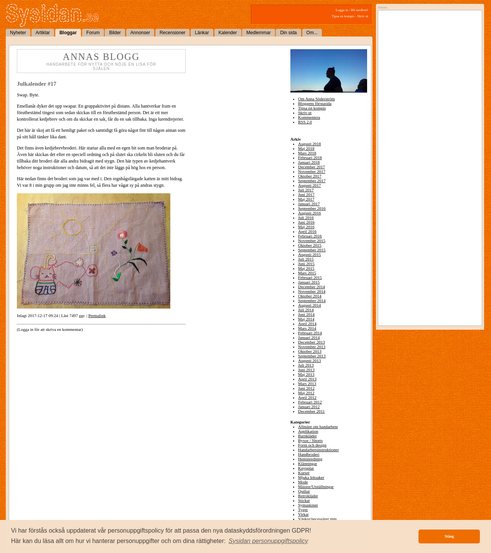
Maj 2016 (306, 226)
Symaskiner (308, 505)
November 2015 (311, 240)
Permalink (96, 315)
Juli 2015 (306, 259)
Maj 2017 (306, 199)
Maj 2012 (306, 392)
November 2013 (311, 346)
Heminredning (310, 459)
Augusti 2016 (309, 213)
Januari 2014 (309, 337)
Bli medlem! (359, 10)
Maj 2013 (306, 374)
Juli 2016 (306, 217)
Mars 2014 (307, 328)
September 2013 (312, 356)
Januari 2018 (309, 162)
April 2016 (307, 231)
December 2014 (311, 286)
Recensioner (172, 32)
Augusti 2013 (309, 360)
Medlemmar (258, 32)
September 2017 (312, 180)
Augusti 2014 (309, 305)
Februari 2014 (310, 332)
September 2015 (312, 249)
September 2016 (312, 208)
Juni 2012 (306, 388)
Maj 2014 (306, 319)
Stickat (304, 500)
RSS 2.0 (305, 122)
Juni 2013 (306, 369)
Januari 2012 (309, 406)
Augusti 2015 (309, 254)
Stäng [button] (449, 536)
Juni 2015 (306, 263)
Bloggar (68, 32)
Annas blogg (101, 56)
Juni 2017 (306, 194)
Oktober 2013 (309, 351)
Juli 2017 (306, 190)
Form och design (312, 445)
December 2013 (311, 342)
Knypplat (306, 468)
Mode (303, 482)
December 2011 (311, 411)
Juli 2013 (306, 365)
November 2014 (311, 291)
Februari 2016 (310, 236)
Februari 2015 (310, 277)
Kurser (304, 472)
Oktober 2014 (309, 296)
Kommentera (309, 117)
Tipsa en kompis (343, 16)
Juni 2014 (306, 314)
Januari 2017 (309, 203)
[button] (268, 541)
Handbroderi (309, 454)
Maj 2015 (306, 268)
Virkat (303, 514)
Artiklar (43, 32)
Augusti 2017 (309, 185)
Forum (93, 32)
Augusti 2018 (309, 143)
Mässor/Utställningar (316, 486)
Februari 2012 (310, 402)
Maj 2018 (306, 148)
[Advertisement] (428, 91)
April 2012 (307, 397)
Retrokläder (308, 495)
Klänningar (307, 463)
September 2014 (312, 300)
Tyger (303, 509)
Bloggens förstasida (314, 103)
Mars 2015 (307, 273)
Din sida (288, 32)
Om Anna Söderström (316, 98)
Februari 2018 (310, 157)
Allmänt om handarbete (318, 426)
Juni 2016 (306, 222)
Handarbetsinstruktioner (318, 449)
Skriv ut (362, 16)
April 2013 (307, 379)
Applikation (308, 431)
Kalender (228, 32)
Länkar (202, 32)
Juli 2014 (306, 309)
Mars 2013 (307, 383)
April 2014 (307, 323)
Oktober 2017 (309, 176)
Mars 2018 (307, 153)
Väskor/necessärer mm (317, 518)
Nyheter (18, 32)
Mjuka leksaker (311, 477)
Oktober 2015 (309, 245)
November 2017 (311, 171)
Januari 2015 (309, 282)
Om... (312, 32)
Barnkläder (307, 435)
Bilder (115, 32)
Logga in (342, 10)
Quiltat (304, 491)
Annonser (140, 32)
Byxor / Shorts (310, 440)
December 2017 (311, 166)
